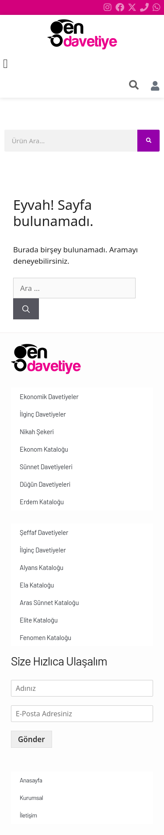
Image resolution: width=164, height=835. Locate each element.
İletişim (28, 815)
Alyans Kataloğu (41, 567)
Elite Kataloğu (39, 620)
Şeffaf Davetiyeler (44, 532)
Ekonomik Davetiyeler (49, 396)
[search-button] (134, 85)
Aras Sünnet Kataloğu (49, 602)
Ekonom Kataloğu (44, 449)
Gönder (31, 739)
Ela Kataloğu (37, 585)
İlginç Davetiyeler (43, 414)
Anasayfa (31, 780)
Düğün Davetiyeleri (45, 484)
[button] (5, 64)
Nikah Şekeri (37, 431)
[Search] (148, 141)
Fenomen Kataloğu (45, 637)
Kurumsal (31, 797)
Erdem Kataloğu (42, 502)
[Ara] (26, 308)
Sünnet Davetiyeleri (46, 467)
